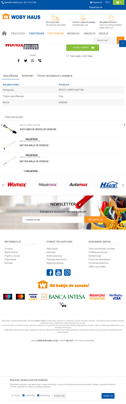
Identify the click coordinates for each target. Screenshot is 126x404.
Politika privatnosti (98, 310)
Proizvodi (25, 46)
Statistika (30, 395)
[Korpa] (118, 3)
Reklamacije (95, 314)
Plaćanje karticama (56, 317)
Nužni (17, 395)
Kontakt (9, 321)
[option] (63, 12)
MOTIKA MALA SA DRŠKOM (34, 196)
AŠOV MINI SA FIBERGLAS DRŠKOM (38, 180)
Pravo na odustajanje (99, 317)
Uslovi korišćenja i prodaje (102, 306)
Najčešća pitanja (55, 321)
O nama (9, 306)
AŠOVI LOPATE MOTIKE (57, 46)
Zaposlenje (10, 317)
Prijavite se (96, 278)
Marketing (45, 395)
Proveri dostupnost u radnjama (54, 126)
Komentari (27, 126)
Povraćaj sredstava (98, 321)
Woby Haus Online (10, 46)
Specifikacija (10, 126)
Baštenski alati (38, 46)
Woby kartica (11, 310)
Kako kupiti (52, 306)
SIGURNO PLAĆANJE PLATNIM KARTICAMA (62, 12)
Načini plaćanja (54, 314)
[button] (108, 40)
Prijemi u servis (12, 314)
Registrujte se (95, 7)
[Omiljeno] (107, 2)
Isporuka (51, 310)
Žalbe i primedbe (97, 324)
